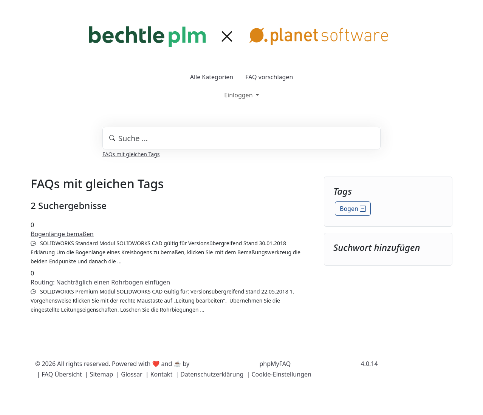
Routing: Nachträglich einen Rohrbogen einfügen (100, 282)
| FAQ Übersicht (59, 374)
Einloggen (239, 95)
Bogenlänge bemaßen (62, 234)
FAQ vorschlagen (269, 77)
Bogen (353, 208)
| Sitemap (99, 374)
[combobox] (241, 138)
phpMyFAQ (275, 364)
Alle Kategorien (212, 77)
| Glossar (129, 374)
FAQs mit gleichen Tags (130, 154)
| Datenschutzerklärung (209, 374)
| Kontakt (159, 374)
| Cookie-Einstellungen (278, 374)
